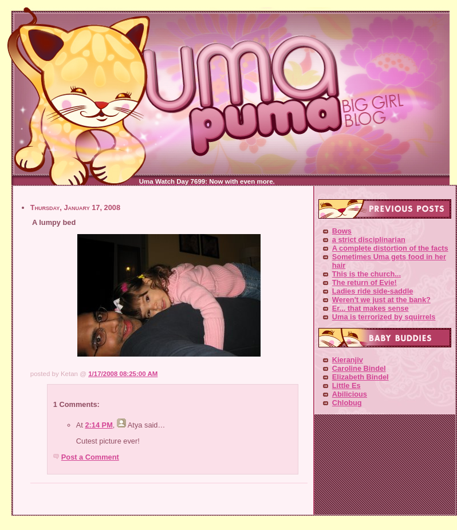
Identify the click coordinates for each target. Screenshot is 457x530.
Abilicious (349, 394)
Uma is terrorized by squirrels (384, 317)
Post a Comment (90, 457)
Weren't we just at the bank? (381, 299)
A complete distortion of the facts (390, 248)
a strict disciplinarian (368, 239)
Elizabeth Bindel (360, 377)
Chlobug (347, 402)
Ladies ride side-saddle (372, 291)
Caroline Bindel (359, 368)
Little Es (346, 385)
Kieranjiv (347, 359)
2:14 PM (98, 425)
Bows (342, 231)
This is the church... (366, 274)
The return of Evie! (364, 282)
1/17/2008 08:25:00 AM (122, 373)
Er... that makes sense (370, 308)
